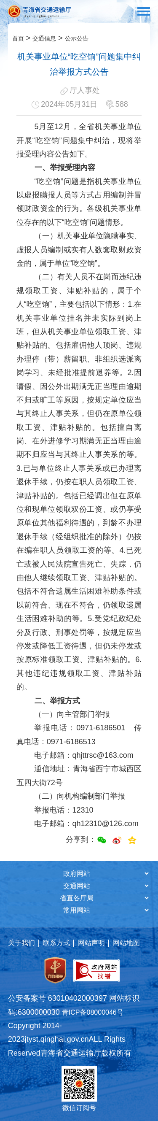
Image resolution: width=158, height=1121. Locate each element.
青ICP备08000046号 (92, 1012)
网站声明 (91, 942)
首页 (18, 38)
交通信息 (44, 38)
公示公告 (76, 38)
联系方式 (56, 942)
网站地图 (126, 942)
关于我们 (21, 942)
